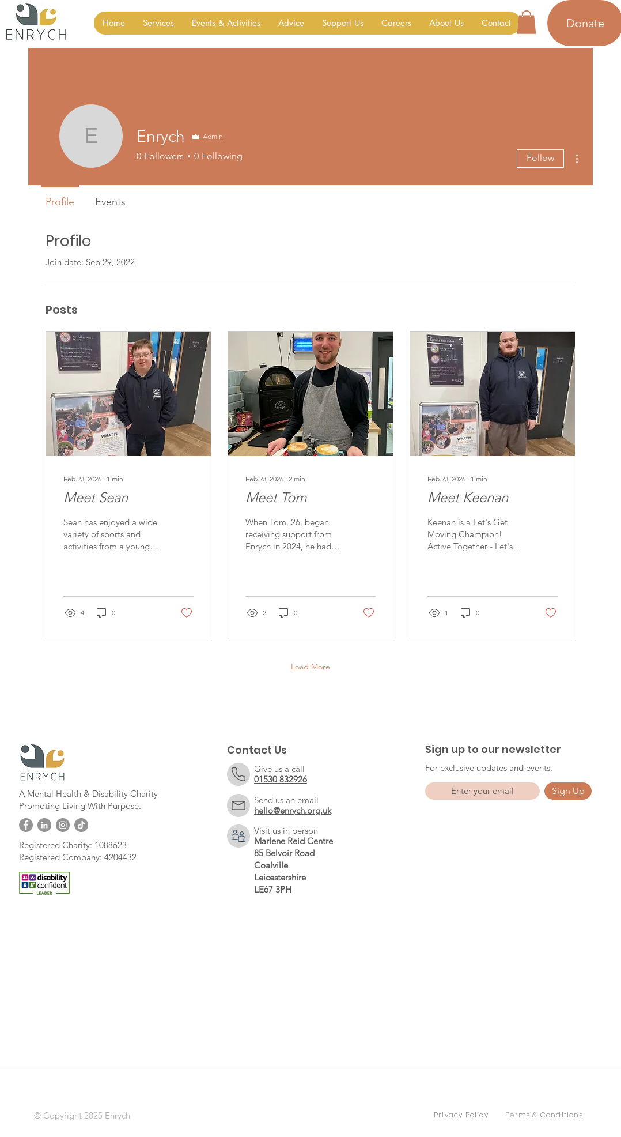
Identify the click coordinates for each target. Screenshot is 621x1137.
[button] (158, 23)
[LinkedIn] (44, 825)
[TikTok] (81, 825)
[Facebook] (26, 825)
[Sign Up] (568, 791)
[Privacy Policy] (462, 1115)
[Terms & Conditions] (546, 1115)
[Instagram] (63, 825)
